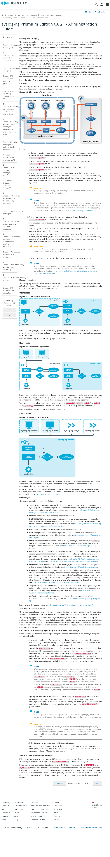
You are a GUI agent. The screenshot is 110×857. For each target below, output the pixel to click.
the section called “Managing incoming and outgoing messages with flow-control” (65, 272)
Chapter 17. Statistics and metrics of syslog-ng (10, 254)
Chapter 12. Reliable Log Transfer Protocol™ (9, 184)
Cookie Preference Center (91, 827)
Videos (16, 816)
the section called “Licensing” (49, 494)
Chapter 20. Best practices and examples (9, 289)
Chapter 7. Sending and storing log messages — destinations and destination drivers (10, 126)
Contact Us (6, 813)
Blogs (16, 820)
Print (89, 11)
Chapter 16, (73, 561)
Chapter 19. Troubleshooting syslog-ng (10, 277)
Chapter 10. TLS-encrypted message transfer (9, 170)
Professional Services (39, 813)
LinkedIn (57, 816)
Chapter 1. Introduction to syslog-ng (10, 45)
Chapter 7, (65, 525)
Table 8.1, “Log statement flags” (84, 210)
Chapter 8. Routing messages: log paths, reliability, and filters (10, 145)
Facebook (58, 806)
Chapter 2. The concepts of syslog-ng (9, 57)
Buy (3, 809)
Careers (5, 816)
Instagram (58, 809)
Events (16, 813)
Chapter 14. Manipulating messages (10, 211)
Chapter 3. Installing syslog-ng (10, 68)
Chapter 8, (56, 582)
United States (98, 805)
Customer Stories (20, 806)
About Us (5, 806)
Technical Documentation (27, 15)
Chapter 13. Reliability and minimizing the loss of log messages (10, 198)
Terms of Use (59, 827)
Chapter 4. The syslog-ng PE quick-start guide (9, 80)
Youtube (57, 820)
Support (10, 15)
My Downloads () (102, 11)
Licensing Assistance (38, 820)
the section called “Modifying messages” (80, 567)
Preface (7, 37)
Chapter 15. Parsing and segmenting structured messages (10, 224)
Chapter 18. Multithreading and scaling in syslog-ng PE (10, 266)
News (4, 820)
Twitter (56, 813)
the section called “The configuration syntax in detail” (71, 605)
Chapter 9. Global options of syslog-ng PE (9, 157)
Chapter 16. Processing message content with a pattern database (10, 240)
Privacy (72, 827)
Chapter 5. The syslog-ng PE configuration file (9, 94)
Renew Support (37, 816)
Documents (18, 809)
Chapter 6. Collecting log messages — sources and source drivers (10, 109)
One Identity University (39, 809)
